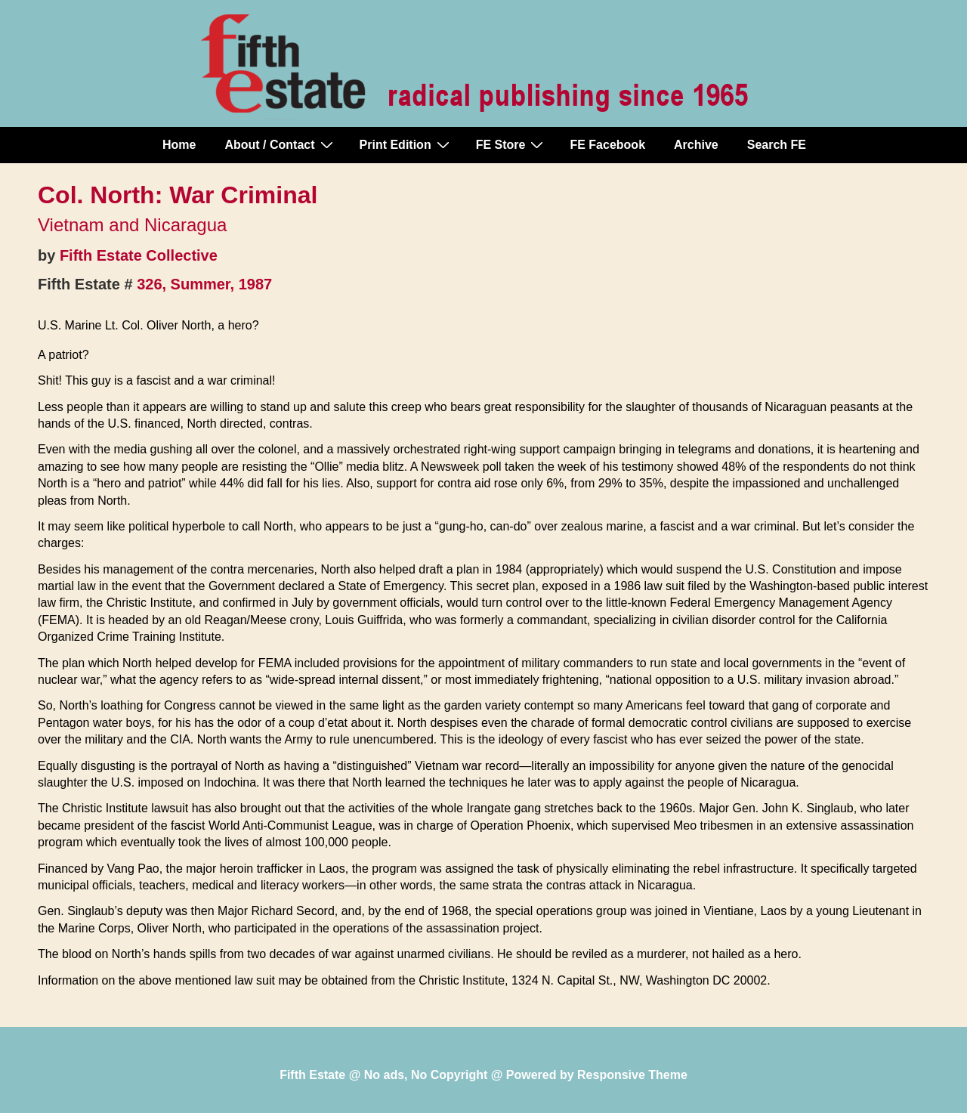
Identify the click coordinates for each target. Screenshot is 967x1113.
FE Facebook (607, 144)
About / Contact (280, 144)
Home (179, 144)
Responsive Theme (632, 1074)
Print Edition (406, 144)
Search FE (776, 144)
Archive (696, 144)
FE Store (512, 144)
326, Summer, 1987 (204, 284)
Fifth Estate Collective (139, 255)
